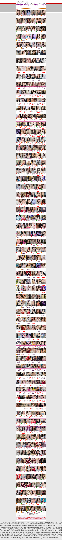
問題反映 (43, 3)
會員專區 (26, 3)
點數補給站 (21, 3)
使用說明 (35, 3)
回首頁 (17, 3)
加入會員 (31, 3)
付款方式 (39, 3)
